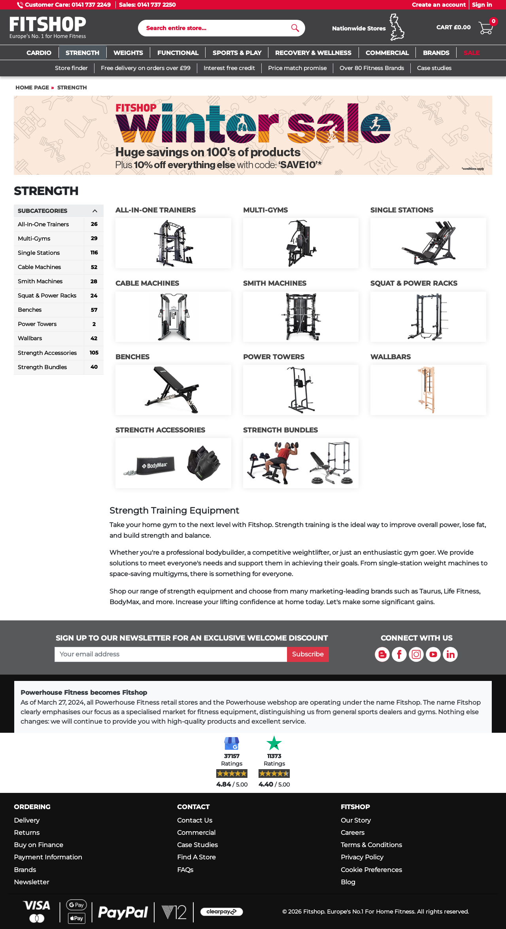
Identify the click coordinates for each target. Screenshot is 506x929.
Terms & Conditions (371, 845)
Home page (32, 89)
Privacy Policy (362, 857)
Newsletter (31, 882)
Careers (352, 832)
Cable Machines (147, 285)
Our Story (356, 820)
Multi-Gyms (265, 212)
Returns (27, 832)
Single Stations (401, 212)
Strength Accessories (160, 432)
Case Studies (197, 845)
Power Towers (273, 358)
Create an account (439, 4)
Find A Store (196, 857)
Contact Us (194, 820)
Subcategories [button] (58, 212)
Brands (25, 870)
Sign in (482, 4)
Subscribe (308, 654)
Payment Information (48, 857)
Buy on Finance (38, 845)
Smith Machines (274, 285)
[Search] (218, 29)
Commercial (196, 832)
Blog (348, 882)
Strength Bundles (280, 432)
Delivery (27, 820)
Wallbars (390, 358)
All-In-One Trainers (155, 212)
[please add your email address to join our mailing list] (171, 654)
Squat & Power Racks (413, 285)
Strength (72, 89)
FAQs (185, 870)
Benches (132, 358)
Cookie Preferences (371, 870)
